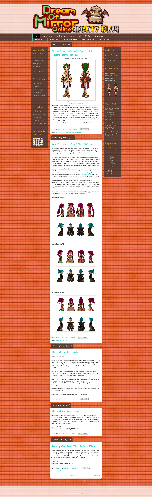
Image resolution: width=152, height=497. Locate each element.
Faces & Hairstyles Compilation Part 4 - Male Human (111, 114)
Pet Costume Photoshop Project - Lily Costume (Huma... (112, 159)
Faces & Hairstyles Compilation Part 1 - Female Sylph (111, 121)
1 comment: (72, 337)
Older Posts (97, 476)
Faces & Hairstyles (47, 36)
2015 (109, 174)
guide (78, 417)
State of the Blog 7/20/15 (65, 411)
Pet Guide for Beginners (70, 40)
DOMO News (59, 471)
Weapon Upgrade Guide (88, 40)
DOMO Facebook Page (39, 120)
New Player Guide (38, 57)
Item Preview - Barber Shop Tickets (71, 144)
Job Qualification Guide (39, 123)
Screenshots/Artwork (70, 132)
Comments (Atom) (80, 481)
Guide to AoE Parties (84, 36)
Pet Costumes (59, 132)
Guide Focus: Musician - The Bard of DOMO (112, 60)
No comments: (73, 129)
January (111, 150)
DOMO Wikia (37, 111)
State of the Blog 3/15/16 (64, 352)
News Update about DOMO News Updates (73, 446)
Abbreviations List (40, 40)
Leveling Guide (99, 36)
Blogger (85, 493)
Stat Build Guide (104, 40)
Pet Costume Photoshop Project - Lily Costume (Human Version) (71, 53)
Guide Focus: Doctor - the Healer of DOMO (111, 55)
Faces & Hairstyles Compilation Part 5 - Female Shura (111, 127)
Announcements (38, 84)
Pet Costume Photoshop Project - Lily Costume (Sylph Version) (112, 77)
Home (36, 36)
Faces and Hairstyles (85, 174)
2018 (109, 148)
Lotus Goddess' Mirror (39, 114)
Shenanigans (79, 132)
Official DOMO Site (38, 117)
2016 (109, 171)
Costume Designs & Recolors (65, 36)
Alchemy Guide (54, 40)
